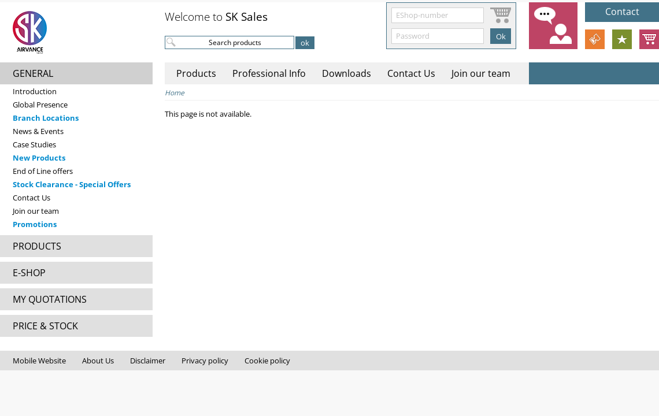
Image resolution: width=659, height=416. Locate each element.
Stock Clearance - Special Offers (72, 184)
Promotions (35, 224)
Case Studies (34, 144)
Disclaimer (147, 360)
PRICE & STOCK (45, 326)
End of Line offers (43, 171)
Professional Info (269, 73)
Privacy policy (205, 360)
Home (174, 93)
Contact (622, 11)
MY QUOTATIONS (50, 299)
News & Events (38, 131)
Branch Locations (46, 118)
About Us (98, 360)
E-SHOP (29, 272)
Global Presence (40, 104)
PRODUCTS (37, 246)
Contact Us (31, 197)
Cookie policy (267, 360)
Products (196, 73)
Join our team (36, 211)
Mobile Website (39, 360)
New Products (39, 158)
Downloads (346, 73)
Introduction (35, 91)
